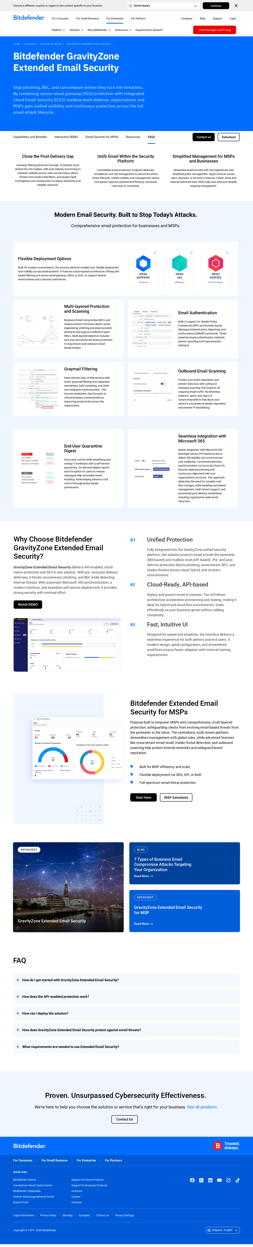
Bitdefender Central (24, 1182)
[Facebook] (192, 1183)
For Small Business (55, 1163)
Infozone (76, 1205)
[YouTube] (219, 1183)
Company (84, 1218)
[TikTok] (237, 1183)
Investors (76, 1194)
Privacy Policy (48, 1218)
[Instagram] (228, 1183)
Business (30, 43)
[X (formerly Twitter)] (201, 1183)
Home (16, 43)
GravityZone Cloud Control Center (32, 1188)
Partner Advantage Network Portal (33, 1199)
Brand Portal (20, 1205)
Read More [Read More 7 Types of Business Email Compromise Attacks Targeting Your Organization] (184, 865)
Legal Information (23, 1218)
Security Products (50, 43)
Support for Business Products (89, 1188)
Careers (75, 1199)
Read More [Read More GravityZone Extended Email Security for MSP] (184, 913)
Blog (202, 18)
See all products (202, 1108)
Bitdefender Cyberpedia (27, 1194)
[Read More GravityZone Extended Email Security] (68, 889)
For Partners (113, 1163)
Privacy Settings (124, 1218)
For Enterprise (86, 1163)
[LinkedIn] (210, 1183)
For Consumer (22, 1163)
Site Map (67, 1218)
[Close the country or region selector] (236, 5)
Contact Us (102, 1218)
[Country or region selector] (164, 5)
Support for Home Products (87, 1182)
